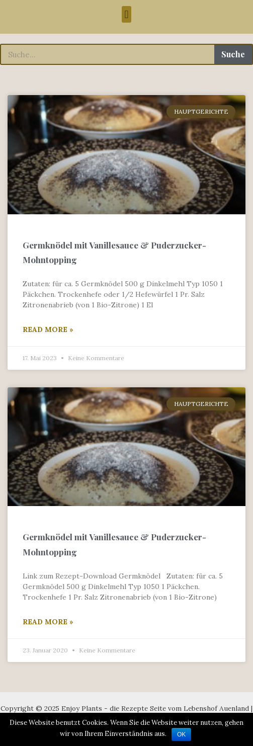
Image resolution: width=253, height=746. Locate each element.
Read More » (48, 329)
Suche (233, 54)
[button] (126, 14)
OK (181, 734)
